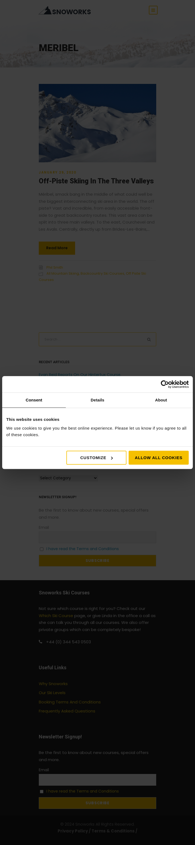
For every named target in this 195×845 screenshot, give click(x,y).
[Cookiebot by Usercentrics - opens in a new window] (165, 384)
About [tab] (161, 400)
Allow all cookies (158, 457)
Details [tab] (97, 400)
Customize (96, 457)
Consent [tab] (34, 400)
